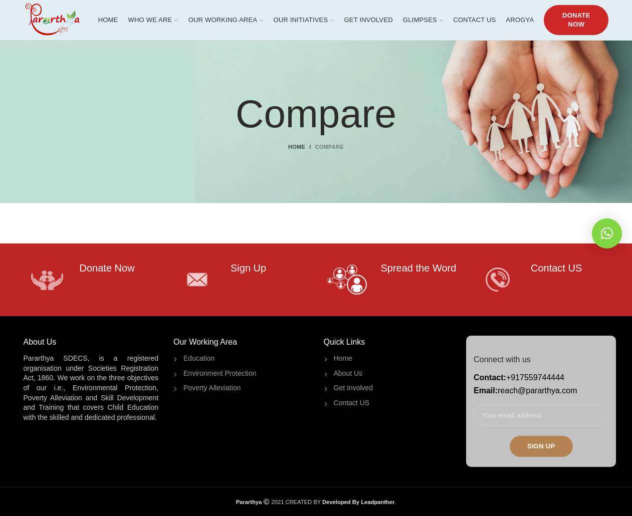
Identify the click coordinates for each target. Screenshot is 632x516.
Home (296, 147)
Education (199, 358)
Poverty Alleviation (212, 388)
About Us (348, 373)
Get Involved (353, 388)
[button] (607, 233)
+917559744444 (535, 377)
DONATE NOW (576, 20)
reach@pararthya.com (537, 390)
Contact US (352, 403)
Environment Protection (220, 373)
